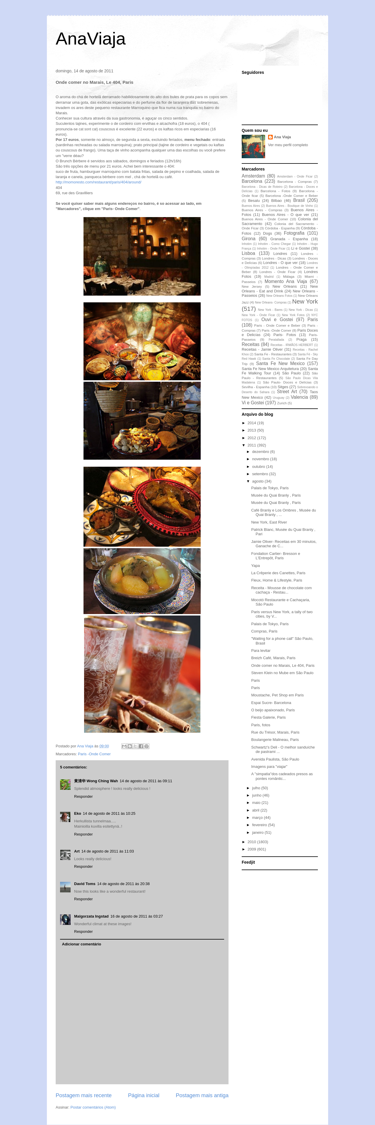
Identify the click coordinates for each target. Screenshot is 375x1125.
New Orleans (284, 286)
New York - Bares (270, 309)
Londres (280, 253)
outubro (259, 466)
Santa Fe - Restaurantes (273, 354)
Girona (248, 238)
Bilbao (276, 200)
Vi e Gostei (253, 402)
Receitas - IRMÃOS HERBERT (292, 345)
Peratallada (276, 339)
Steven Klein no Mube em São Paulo (282, 673)
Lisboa (248, 253)
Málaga (288, 276)
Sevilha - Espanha (256, 387)
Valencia (299, 397)
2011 (252, 445)
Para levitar (260, 650)
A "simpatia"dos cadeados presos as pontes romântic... (282, 776)
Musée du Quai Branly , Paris (276, 495)
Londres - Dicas (274, 258)
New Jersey (252, 286)
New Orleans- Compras (271, 302)
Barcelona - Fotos (275, 191)
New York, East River (269, 522)
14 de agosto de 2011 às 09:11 (146, 781)
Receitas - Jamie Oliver (262, 349)
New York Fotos (293, 315)
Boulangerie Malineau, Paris (275, 739)
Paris (312, 319)
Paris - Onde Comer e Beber (277, 325)
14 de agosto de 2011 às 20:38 (123, 884)
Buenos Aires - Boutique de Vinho (289, 205)
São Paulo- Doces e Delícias (287, 382)
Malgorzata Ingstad (91, 916)
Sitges (283, 387)
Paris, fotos (260, 725)
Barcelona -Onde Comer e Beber (291, 195)
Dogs (267, 233)
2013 (252, 430)
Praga (301, 339)
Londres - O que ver (280, 262)
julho (256, 788)
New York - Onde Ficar (258, 315)
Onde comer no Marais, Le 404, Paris (282, 665)
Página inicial (143, 1095)
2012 (252, 438)
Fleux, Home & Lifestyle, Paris (276, 580)
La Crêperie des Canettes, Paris (278, 573)
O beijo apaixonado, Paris (273, 710)
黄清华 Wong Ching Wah (96, 781)
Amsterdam (253, 175)
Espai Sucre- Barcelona (271, 702)
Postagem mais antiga (202, 1095)
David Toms (85, 884)
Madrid (269, 276)
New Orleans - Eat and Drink (280, 288)
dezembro (261, 451)
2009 (252, 849)
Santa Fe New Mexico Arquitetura (270, 369)
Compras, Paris (264, 631)
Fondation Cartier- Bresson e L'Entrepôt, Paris (275, 555)
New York (305, 301)
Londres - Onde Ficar (278, 272)
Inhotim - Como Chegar (274, 244)
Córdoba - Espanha (280, 228)
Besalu (254, 200)
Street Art (287, 391)
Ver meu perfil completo (288, 145)
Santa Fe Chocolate (276, 358)
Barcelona (252, 181)
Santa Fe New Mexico (280, 363)
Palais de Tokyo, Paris (270, 488)
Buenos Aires (251, 205)
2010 (252, 842)
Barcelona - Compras (294, 181)
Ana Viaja (282, 137)
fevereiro (260, 825)
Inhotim (247, 244)
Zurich (282, 403)
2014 (252, 423)
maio (257, 802)
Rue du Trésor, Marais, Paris (275, 732)
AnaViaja (91, 38)
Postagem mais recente (84, 1095)
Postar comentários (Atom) (93, 1107)
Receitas (251, 344)
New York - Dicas (301, 309)
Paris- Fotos (284, 335)
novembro (261, 459)
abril (256, 810)
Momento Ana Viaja (286, 281)
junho (257, 795)
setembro (260, 474)
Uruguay (278, 397)
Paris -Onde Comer (94, 754)
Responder (83, 796)
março (258, 817)
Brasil (299, 200)
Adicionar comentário (81, 944)
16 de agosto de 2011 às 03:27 (136, 916)
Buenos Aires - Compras (262, 210)
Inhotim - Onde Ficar (271, 248)
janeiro (258, 832)
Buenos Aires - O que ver (285, 214)
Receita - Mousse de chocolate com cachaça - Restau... (281, 590)
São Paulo (291, 373)
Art (77, 851)
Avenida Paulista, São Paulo (275, 759)
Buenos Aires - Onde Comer (265, 219)
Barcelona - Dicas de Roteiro (262, 186)
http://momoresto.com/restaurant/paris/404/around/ (99, 182)
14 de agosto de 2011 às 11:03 (107, 851)
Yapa (255, 565)
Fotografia (294, 233)
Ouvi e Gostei (277, 319)
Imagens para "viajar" (269, 766)
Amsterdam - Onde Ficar (295, 176)
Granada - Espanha (289, 239)
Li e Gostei (300, 248)
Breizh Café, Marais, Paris (273, 658)
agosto (258, 481)
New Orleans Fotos (279, 295)
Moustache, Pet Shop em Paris (277, 695)
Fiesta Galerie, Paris (268, 717)
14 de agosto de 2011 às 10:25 (109, 813)
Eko (77, 813)
